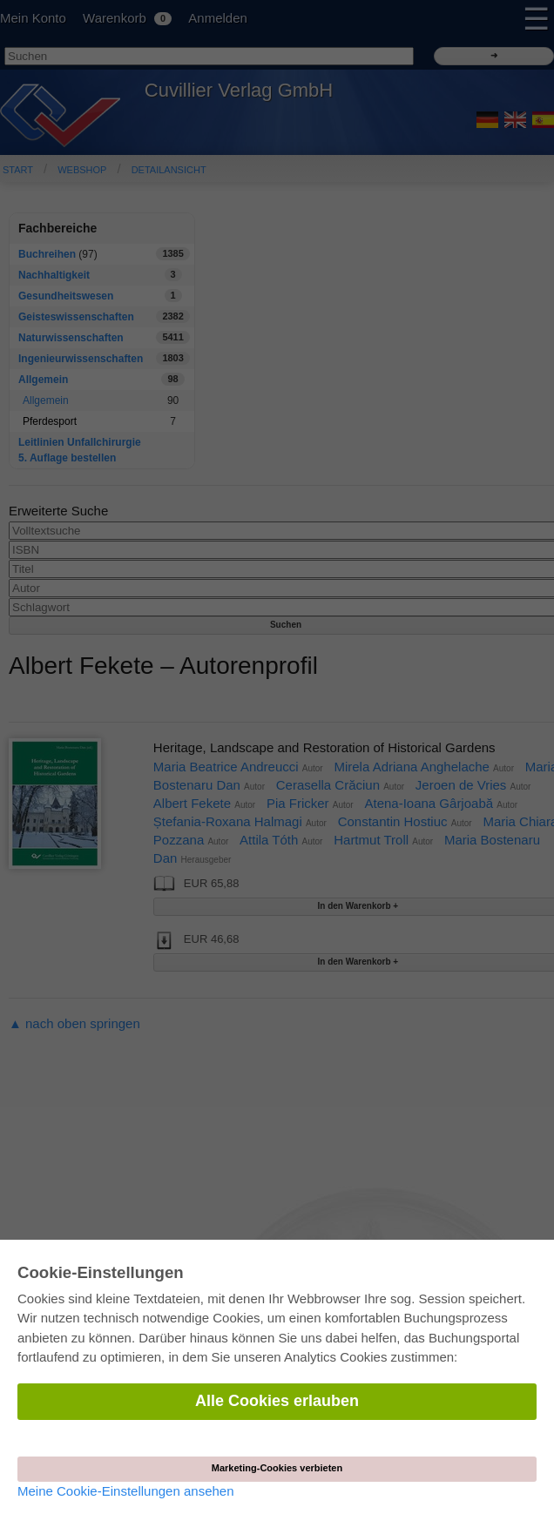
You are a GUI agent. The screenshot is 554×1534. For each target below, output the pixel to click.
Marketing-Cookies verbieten (277, 1468)
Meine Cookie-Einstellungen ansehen (125, 1491)
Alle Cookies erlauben (277, 1401)
